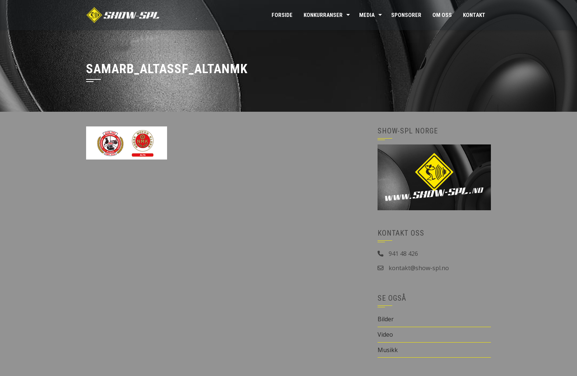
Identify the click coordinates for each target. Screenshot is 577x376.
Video (385, 334)
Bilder (386, 319)
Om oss (442, 15)
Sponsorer (406, 15)
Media (367, 15)
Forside (282, 15)
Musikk (388, 350)
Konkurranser (323, 15)
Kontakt (474, 15)
